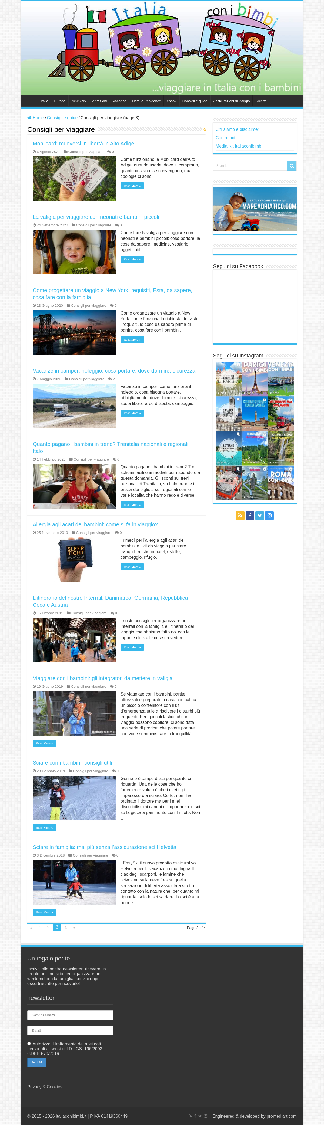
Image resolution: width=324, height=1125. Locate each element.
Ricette (261, 101)
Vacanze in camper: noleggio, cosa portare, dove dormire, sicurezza (114, 371)
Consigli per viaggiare (86, 152)
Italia (44, 101)
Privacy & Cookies (44, 1087)
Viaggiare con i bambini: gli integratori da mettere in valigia (103, 678)
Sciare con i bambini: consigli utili (72, 763)
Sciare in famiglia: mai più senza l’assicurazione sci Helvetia (104, 847)
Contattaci (225, 137)
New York (78, 101)
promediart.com (282, 1116)
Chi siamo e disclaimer (237, 129)
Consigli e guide (195, 101)
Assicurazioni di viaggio (231, 101)
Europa (59, 101)
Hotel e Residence (146, 101)
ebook (171, 101)
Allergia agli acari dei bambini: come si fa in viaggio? (95, 524)
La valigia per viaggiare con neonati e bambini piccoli (96, 217)
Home (31, 100)
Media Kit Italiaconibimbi (239, 146)
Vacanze (119, 101)
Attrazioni (99, 101)
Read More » (132, 186)
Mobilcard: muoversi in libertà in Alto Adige (83, 143)
